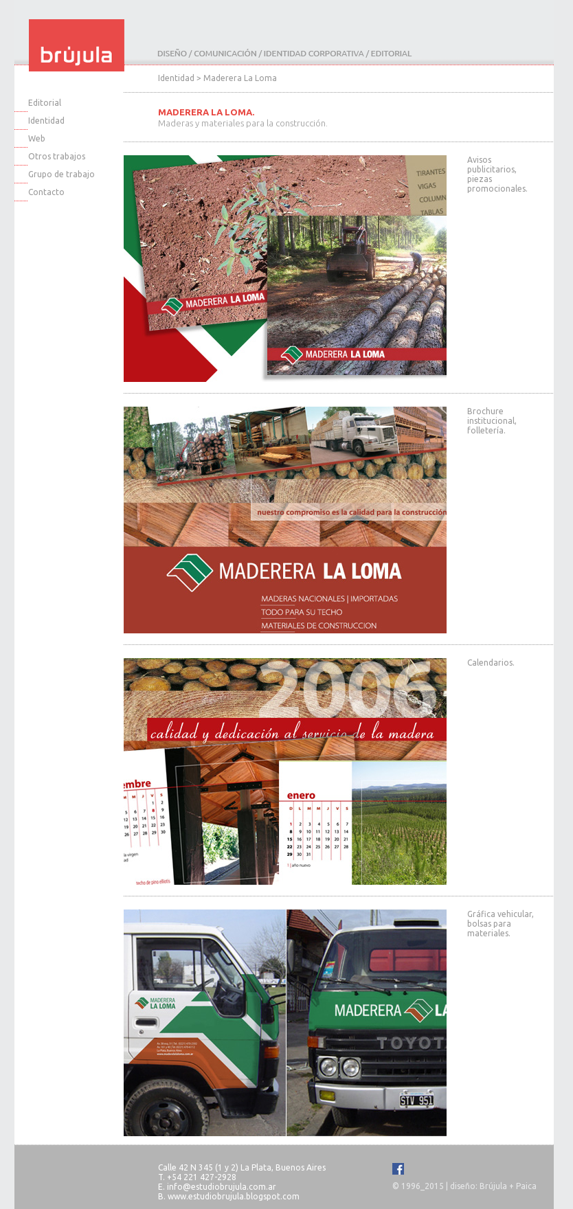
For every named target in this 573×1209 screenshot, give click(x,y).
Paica (526, 1186)
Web (36, 138)
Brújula (493, 1186)
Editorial (44, 102)
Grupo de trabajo (61, 174)
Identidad (46, 120)
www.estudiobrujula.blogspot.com (234, 1196)
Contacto (46, 192)
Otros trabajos (56, 156)
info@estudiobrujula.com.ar (221, 1186)
